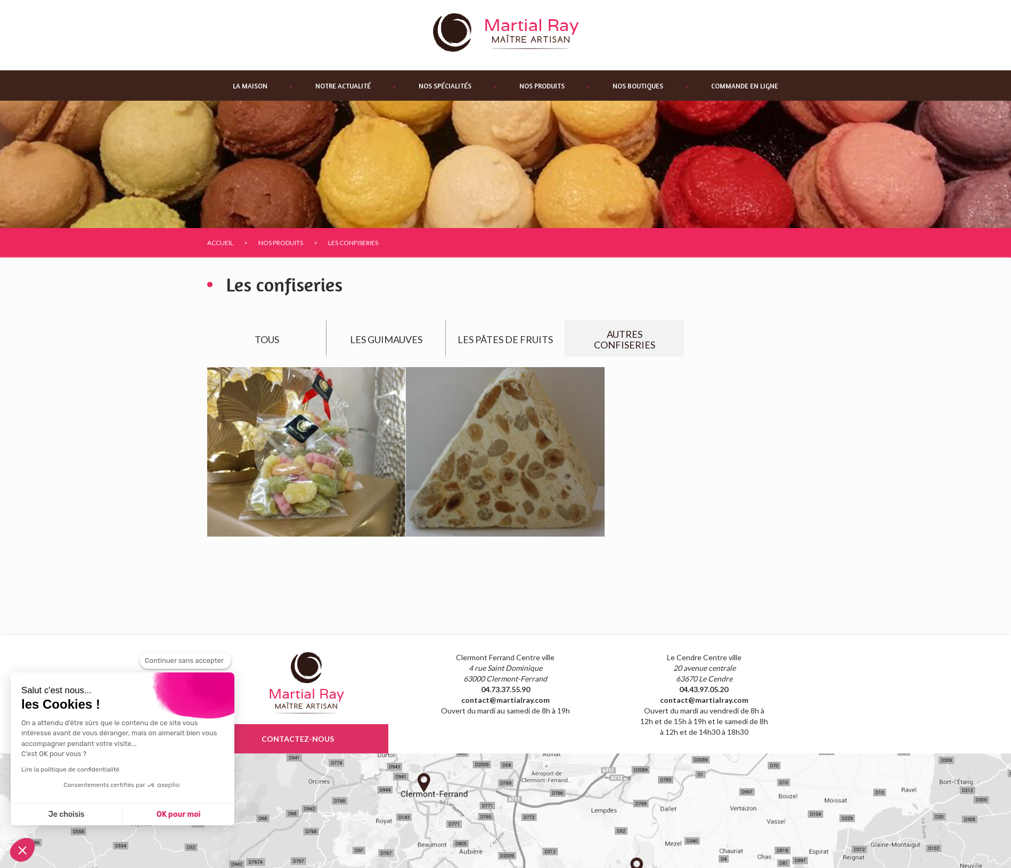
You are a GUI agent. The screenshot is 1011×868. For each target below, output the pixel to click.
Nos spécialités (445, 86)
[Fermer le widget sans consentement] (185, 660)
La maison (250, 86)
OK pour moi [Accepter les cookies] (179, 814)
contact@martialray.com (505, 699)
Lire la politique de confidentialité (70, 769)
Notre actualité (343, 86)
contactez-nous (298, 738)
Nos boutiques (638, 86)
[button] (22, 850)
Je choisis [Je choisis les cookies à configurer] (66, 814)
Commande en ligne (744, 86)
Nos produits (542, 86)
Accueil (220, 243)
